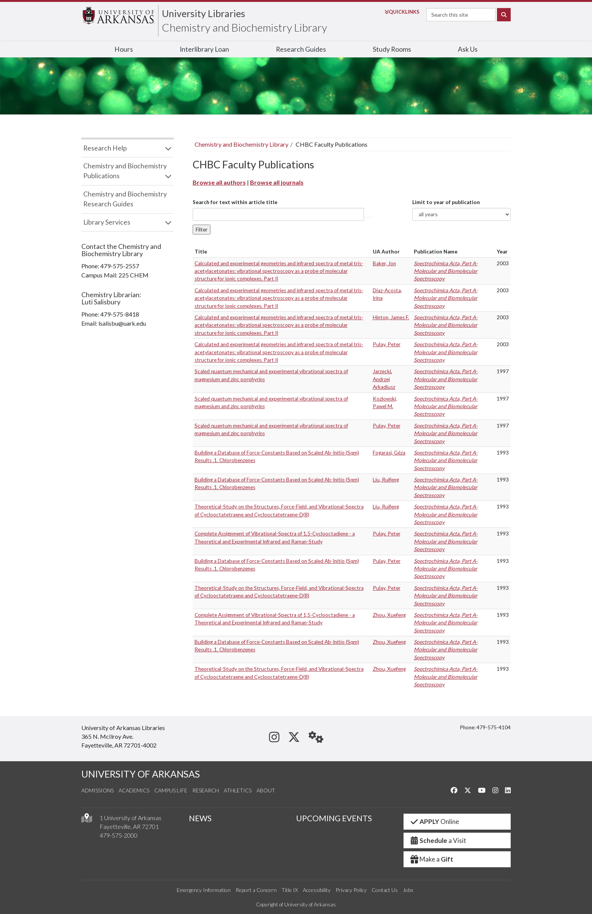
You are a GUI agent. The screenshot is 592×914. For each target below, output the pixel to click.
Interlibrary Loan (204, 49)
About (265, 790)
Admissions (97, 790)
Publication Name (435, 252)
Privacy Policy (351, 890)
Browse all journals (277, 182)
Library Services (106, 222)
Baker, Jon (384, 263)
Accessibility (317, 890)
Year (502, 252)
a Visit (438, 840)
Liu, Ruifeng (386, 480)
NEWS (200, 818)
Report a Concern (256, 890)
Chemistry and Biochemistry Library (244, 27)
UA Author (386, 252)
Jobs (408, 890)
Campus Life (170, 790)
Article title (369, 214)
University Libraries (203, 13)
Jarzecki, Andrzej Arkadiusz (384, 379)
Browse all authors (219, 182)
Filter (201, 230)
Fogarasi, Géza (389, 453)
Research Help (105, 148)
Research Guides (301, 49)
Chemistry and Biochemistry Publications (125, 171)
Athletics (238, 790)
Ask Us (468, 49)
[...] (278, 214)
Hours (123, 49)
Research (205, 790)
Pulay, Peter (386, 344)
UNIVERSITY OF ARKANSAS (140, 773)
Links (402, 12)
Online (434, 821)
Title (201, 252)
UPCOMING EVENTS (334, 818)
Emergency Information (204, 890)
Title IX (290, 890)
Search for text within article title (235, 202)
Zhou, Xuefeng (389, 615)
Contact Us (385, 890)
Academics (134, 790)
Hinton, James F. (391, 317)
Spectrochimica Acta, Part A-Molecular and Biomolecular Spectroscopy (446, 271)
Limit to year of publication (446, 202)
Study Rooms (392, 49)
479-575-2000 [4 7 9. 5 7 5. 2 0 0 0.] (119, 835)
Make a (432, 859)
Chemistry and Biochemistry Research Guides (125, 199)
